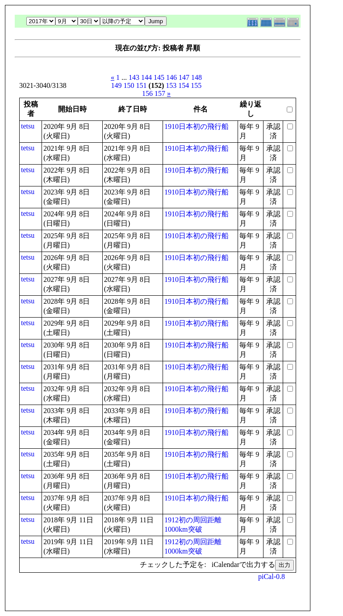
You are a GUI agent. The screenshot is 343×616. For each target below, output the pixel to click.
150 (129, 85)
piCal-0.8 (271, 576)
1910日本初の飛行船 (196, 126)
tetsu (27, 126)
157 (160, 93)
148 (196, 77)
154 (183, 85)
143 (134, 77)
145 (159, 77)
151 (141, 85)
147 (184, 77)
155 (196, 85)
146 (171, 77)
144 (146, 77)
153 (171, 85)
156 (147, 93)
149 (116, 85)
